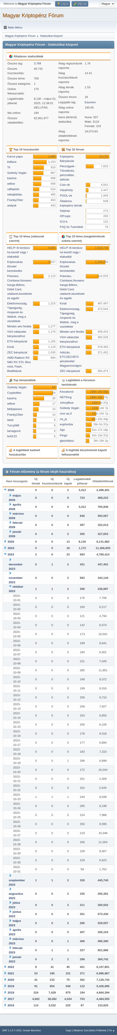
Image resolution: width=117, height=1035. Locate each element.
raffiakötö (13, 189)
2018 (11, 992)
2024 (11, 548)
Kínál (10, 347)
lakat (10, 420)
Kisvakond (67, 391)
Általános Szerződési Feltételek (89, 1030)
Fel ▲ (111, 1030)
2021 (11, 973)
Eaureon (90, 102)
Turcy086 (13, 425)
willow (11, 183)
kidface (11, 161)
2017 (11, 999)
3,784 (37, 63)
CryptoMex (14, 392)
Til (8, 167)
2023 (11, 554)
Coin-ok (65, 184)
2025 (11, 541)
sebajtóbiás (14, 194)
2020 (11, 979)
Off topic (65, 216)
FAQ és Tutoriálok (71, 227)
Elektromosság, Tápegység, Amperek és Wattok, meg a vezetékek (17, 312)
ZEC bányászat (17, 352)
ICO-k (64, 221)
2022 (11, 967)
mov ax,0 (66, 413)
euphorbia (66, 424)
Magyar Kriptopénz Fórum (33, 15)
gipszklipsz (67, 440)
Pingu (63, 435)
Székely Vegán (17, 172)
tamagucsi (14, 431)
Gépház (65, 210)
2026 (11, 490)
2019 (11, 986)
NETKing (66, 397)
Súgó (68, 1030)
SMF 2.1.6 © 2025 (12, 1030)
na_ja (63, 419)
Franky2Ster (15, 200)
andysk (11, 205)
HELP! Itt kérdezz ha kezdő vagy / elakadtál (18, 252)
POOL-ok (66, 195)
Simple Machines (32, 1030)
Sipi (62, 429)
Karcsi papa (15, 156)
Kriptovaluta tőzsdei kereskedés (15, 266)
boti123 (12, 436)
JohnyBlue (67, 402)
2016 (11, 1005)
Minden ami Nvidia (19, 326)
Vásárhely (66, 190)
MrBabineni (14, 409)
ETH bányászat (17, 341)
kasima (11, 178)
